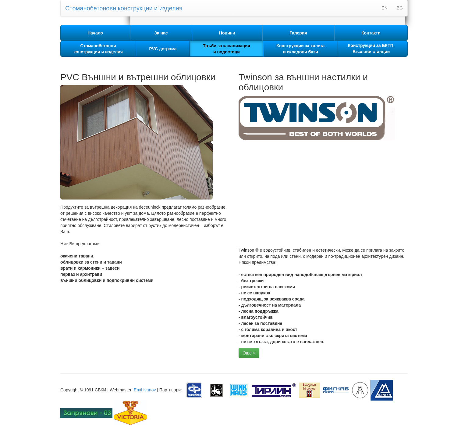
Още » (249, 353)
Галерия (298, 33)
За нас (161, 33)
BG (400, 7)
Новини (227, 33)
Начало (95, 33)
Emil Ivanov (145, 389)
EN (384, 7)
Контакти (371, 33)
